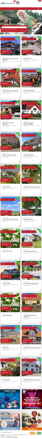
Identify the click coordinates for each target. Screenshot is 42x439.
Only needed (32, 433)
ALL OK (39, 433)
